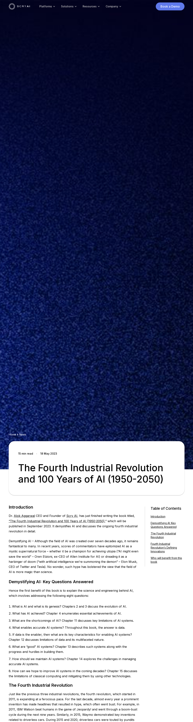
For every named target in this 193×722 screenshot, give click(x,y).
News (22, 434)
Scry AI (71, 516)
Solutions (67, 6)
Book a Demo (170, 6)
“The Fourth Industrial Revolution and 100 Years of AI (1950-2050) (57, 521)
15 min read (25, 453)
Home (12, 434)
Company (112, 6)
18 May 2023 (48, 453)
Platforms (45, 6)
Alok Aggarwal (24, 516)
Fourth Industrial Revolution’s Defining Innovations (164, 547)
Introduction (158, 516)
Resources (90, 6)
